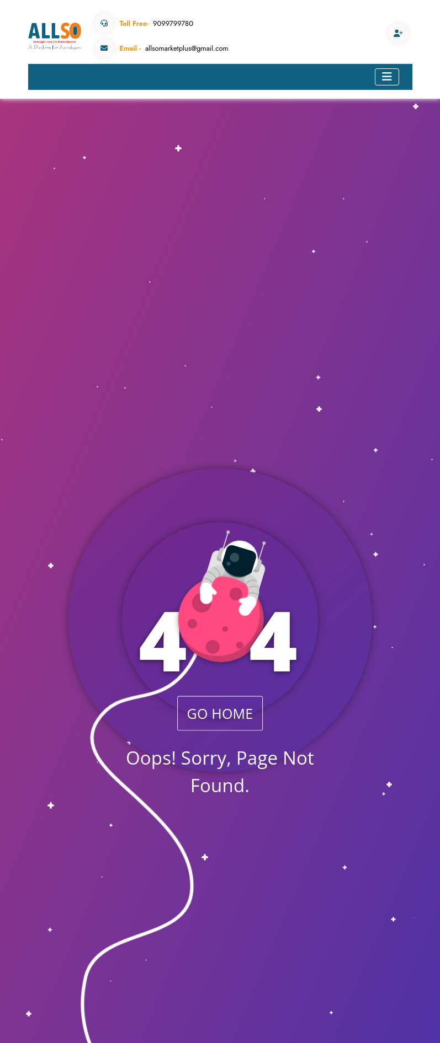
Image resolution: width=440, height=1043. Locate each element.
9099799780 (143, 23)
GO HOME (220, 712)
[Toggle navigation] (387, 76)
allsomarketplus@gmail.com (161, 48)
